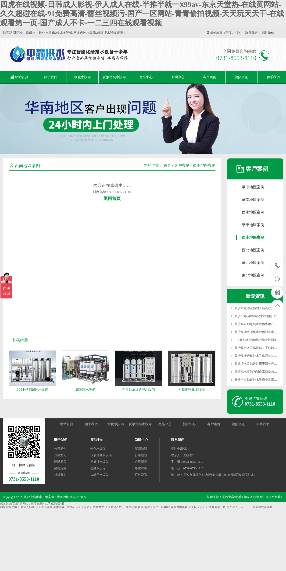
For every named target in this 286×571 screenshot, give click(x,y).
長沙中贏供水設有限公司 (238, 497)
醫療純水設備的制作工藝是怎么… (257, 371)
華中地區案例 (253, 187)
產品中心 (146, 77)
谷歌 (237, 33)
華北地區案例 (253, 263)
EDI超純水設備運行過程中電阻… (257, 340)
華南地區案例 (253, 200)
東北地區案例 (253, 275)
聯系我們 (251, 33)
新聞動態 (141, 448)
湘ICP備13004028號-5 (71, 497)
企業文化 (60, 455)
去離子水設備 (99, 474)
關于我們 (50, 77)
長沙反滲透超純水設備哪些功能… (257, 355)
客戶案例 (209, 77)
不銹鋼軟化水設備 (192, 389)
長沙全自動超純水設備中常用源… (257, 379)
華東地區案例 (253, 225)
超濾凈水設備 (85, 389)
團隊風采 (60, 461)
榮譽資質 (60, 468)
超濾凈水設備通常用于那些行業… (257, 363)
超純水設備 (98, 468)
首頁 (167, 165)
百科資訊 (141, 474)
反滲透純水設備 (114, 77)
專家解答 (141, 468)
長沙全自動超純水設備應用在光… (257, 324)
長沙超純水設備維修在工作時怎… (257, 348)
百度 (228, 33)
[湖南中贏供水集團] (268, 497)
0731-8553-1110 (277, 266)
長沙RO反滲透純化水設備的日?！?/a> (260, 316)
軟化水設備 (82, 77)
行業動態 (141, 455)
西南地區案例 (204, 165)
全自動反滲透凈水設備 (138, 389)
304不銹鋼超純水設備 (32, 389)
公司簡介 (60, 448)
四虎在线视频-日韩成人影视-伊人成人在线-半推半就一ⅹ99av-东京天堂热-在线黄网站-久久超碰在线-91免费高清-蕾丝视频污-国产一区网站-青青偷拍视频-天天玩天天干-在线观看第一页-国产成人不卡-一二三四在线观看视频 (142, 13)
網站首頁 (21, 77)
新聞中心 (177, 77)
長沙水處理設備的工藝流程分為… (257, 308)
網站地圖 (216, 33)
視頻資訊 (241, 77)
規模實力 (60, 474)
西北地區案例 (253, 250)
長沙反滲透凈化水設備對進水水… (257, 332)
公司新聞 (141, 461)
